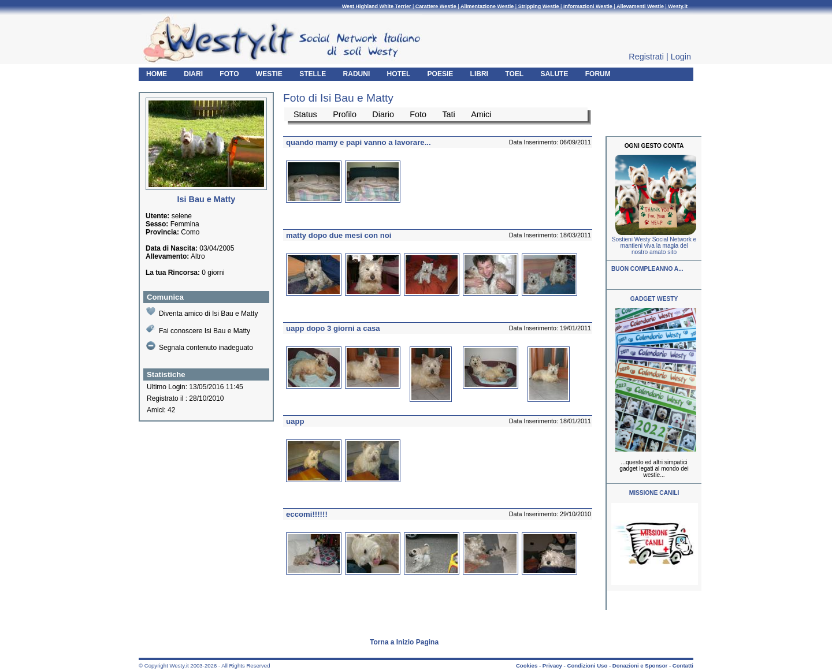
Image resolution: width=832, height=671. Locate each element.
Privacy (552, 665)
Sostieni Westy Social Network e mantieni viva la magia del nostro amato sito (654, 245)
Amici (481, 114)
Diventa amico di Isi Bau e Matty (202, 312)
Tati (448, 114)
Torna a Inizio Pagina (404, 642)
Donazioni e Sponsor (639, 665)
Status (305, 114)
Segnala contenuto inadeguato (199, 346)
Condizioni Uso (587, 665)
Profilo (344, 114)
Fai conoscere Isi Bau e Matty (198, 329)
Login (681, 56)
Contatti (683, 665)
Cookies (526, 665)
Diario (383, 114)
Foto (418, 114)
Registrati (646, 56)
